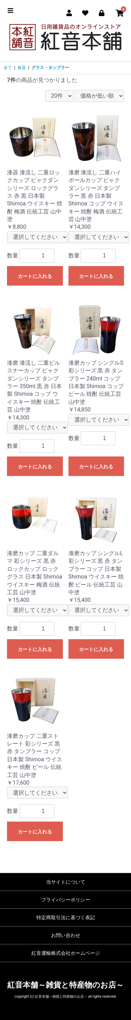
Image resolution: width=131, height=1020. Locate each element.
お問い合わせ (65, 935)
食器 (21, 67)
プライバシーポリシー (65, 899)
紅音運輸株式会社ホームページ (65, 953)
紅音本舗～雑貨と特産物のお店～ (65, 985)
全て (7, 67)
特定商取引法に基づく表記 (65, 917)
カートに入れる (35, 276)
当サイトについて (65, 882)
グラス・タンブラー (50, 67)
